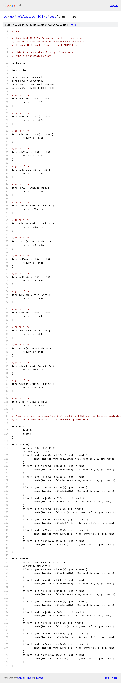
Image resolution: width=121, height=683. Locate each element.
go (5, 16)
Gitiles (20, 677)
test (53, 16)
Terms (39, 677)
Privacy (30, 677)
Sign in (114, 5)
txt (107, 677)
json (115, 677)
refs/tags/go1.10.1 (30, 16)
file (73, 24)
